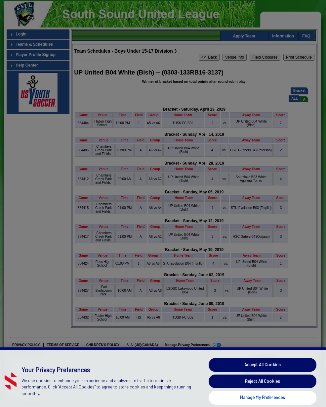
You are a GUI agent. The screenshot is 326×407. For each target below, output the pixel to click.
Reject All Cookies (262, 390)
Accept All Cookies (262, 374)
